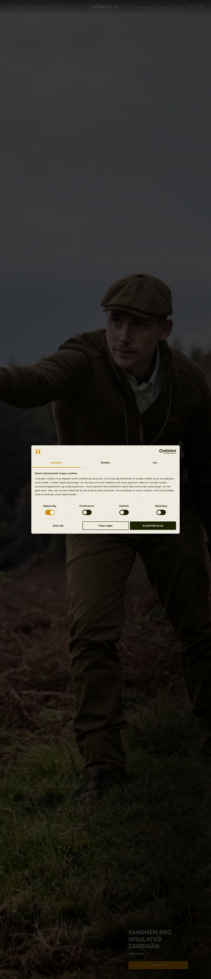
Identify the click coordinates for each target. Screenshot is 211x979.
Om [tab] (155, 462)
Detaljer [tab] (105, 462)
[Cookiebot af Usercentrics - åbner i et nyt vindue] (161, 451)
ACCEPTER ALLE (153, 525)
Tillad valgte (105, 525)
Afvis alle (58, 525)
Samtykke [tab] (56, 462)
